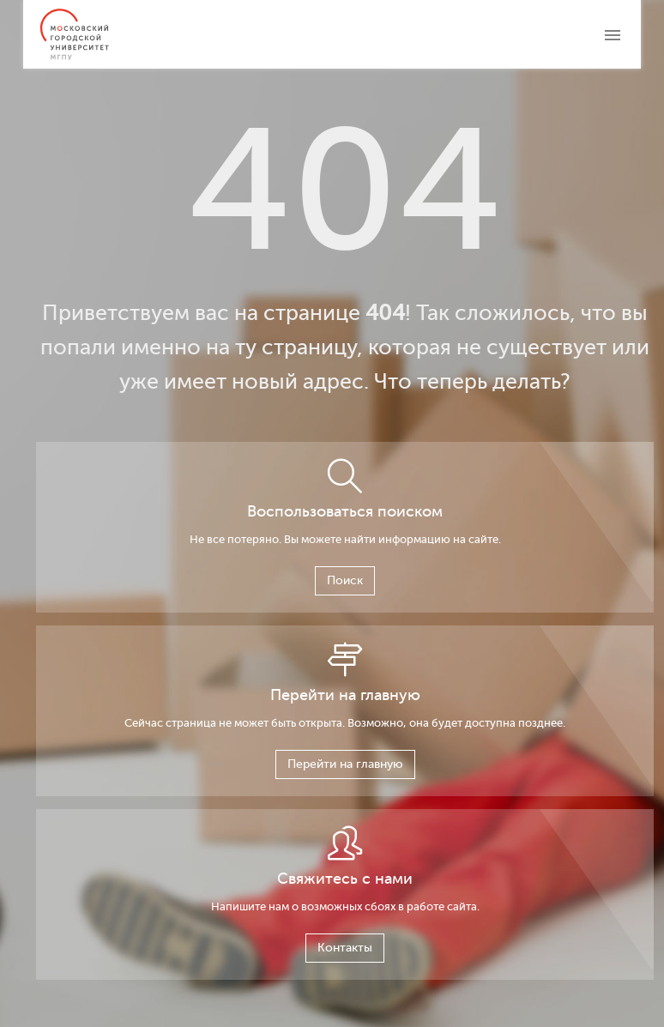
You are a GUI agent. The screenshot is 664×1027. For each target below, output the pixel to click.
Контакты (344, 947)
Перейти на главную (345, 764)
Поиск (345, 580)
